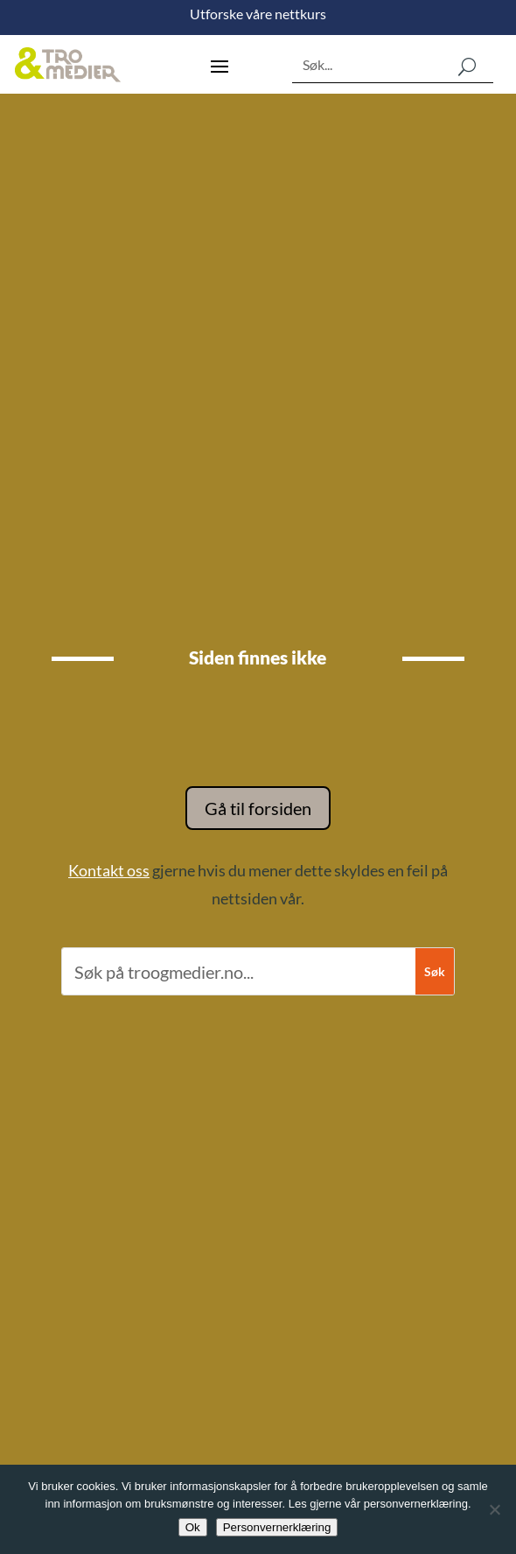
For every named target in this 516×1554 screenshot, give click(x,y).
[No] (494, 1509)
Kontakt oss (109, 870)
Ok (192, 1527)
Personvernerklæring (277, 1527)
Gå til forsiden (258, 808)
